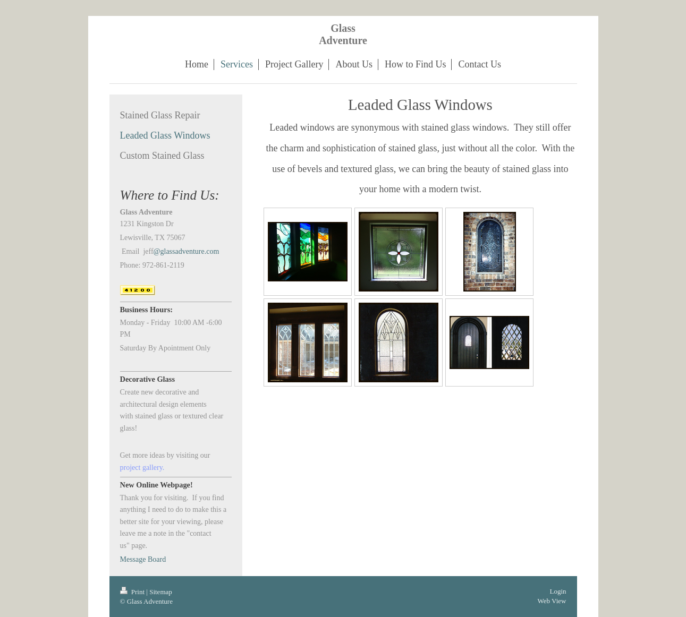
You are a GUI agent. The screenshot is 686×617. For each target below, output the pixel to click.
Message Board (143, 559)
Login (557, 591)
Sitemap (160, 592)
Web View (552, 601)
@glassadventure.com (186, 251)
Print (133, 592)
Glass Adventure (343, 34)
